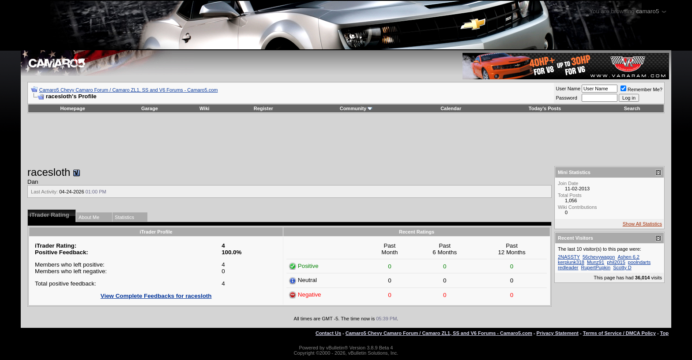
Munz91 (595, 262)
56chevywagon (599, 257)
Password (566, 97)
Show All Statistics (642, 223)
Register (263, 108)
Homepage (72, 108)
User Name (568, 88)
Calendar (450, 108)
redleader (568, 267)
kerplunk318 (571, 262)
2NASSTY (569, 257)
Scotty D (622, 267)
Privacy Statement (558, 333)
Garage (149, 108)
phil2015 (616, 262)
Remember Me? (641, 89)
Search (632, 108)
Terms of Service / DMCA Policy (619, 333)
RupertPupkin (596, 267)
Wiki (204, 108)
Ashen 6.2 (628, 257)
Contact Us (328, 333)
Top (664, 333)
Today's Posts (545, 108)
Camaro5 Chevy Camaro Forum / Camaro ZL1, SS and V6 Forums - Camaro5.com (128, 90)
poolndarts (639, 262)
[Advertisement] (346, 140)
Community (356, 108)
